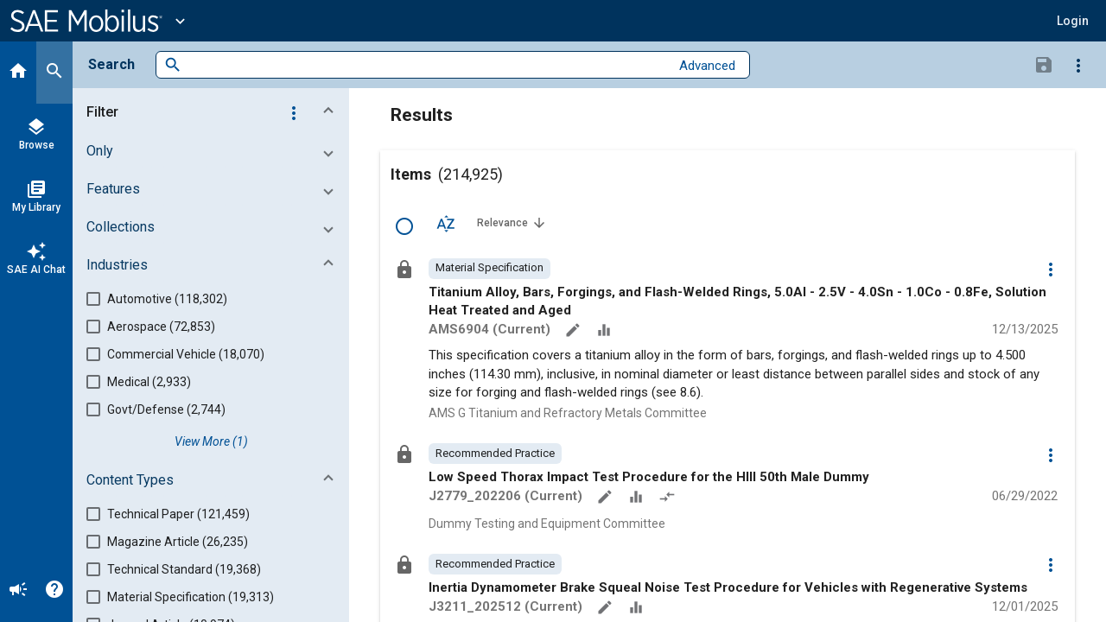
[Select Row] (404, 226)
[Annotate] (574, 331)
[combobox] (425, 65)
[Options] (1078, 65)
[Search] (54, 72)
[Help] (54, 591)
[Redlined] (668, 498)
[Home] (18, 72)
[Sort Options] (446, 223)
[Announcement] (18, 591)
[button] (1073, 20)
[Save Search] (1044, 64)
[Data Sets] (605, 331)
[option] (489, 268)
